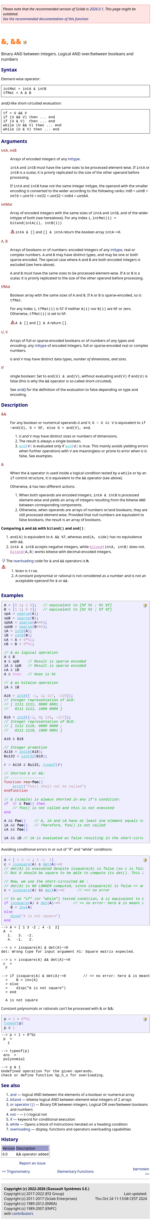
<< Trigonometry (16, 1171)
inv (22, 908)
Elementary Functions (75, 1171)
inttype (74, 158)
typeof (49, 765)
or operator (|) (22, 1104)
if (11, 1119)
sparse (23, 614)
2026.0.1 (96, 9)
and (20, 389)
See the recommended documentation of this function (45, 18)
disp (15, 916)
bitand (96, 547)
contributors (22, 1213)
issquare (21, 865)
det (46, 865)
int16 (24, 752)
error (18, 787)
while (14, 1124)
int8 (19, 631)
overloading (23, 560)
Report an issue (32, 1163)
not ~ (14, 1114)
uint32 (27, 756)
